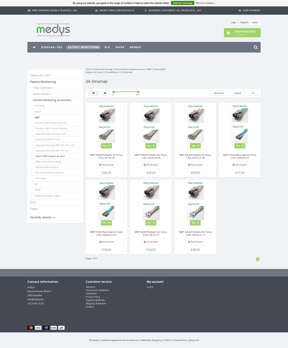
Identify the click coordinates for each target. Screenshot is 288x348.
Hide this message (182, 3)
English (254, 22)
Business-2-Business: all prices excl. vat (175, 10)
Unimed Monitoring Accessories (52, 100)
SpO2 (38, 111)
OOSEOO (167, 340)
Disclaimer (91, 293)
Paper (120, 47)
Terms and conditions (97, 290)
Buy (106, 145)
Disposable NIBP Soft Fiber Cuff (51, 133)
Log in (150, 286)
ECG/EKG (40, 105)
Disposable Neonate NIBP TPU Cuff (52, 150)
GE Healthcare (111, 72)
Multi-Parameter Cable (47, 195)
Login (233, 22)
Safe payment (252, 10)
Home (89, 69)
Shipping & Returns (96, 303)
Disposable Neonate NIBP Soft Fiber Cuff (55, 145)
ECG (107, 47)
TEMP (38, 189)
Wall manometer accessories (50, 172)
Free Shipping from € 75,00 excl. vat (55, 10)
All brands (219, 93)
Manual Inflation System (47, 167)
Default (237, 93)
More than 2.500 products (117, 10)
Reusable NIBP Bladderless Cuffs (51, 122)
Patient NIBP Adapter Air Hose (50, 156)
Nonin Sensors (41, 94)
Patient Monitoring (83, 47)
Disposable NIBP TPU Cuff (48, 139)
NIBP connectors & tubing (48, 161)
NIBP (37, 117)
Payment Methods (95, 300)
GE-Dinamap (126, 72)
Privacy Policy (93, 296)
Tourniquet (41, 178)
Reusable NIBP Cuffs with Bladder (52, 128)
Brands (135, 47)
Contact (90, 306)
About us (90, 286)
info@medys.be (35, 299)
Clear (54, 217)
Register (244, 22)
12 (253, 93)
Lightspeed (193, 340)
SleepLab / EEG (51, 47)
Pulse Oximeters (43, 87)
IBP (36, 184)
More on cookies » (205, 3)
